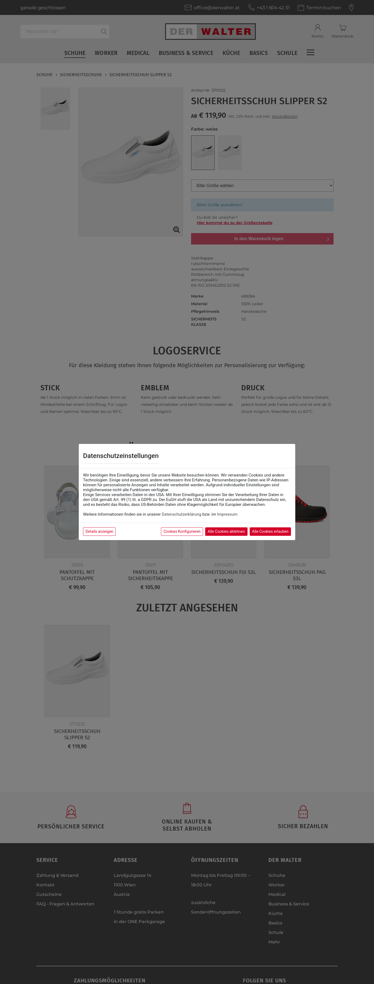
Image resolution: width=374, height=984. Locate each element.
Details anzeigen (99, 531)
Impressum (227, 514)
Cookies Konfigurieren (182, 531)
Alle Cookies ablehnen (226, 531)
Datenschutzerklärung (181, 514)
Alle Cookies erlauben (270, 531)
